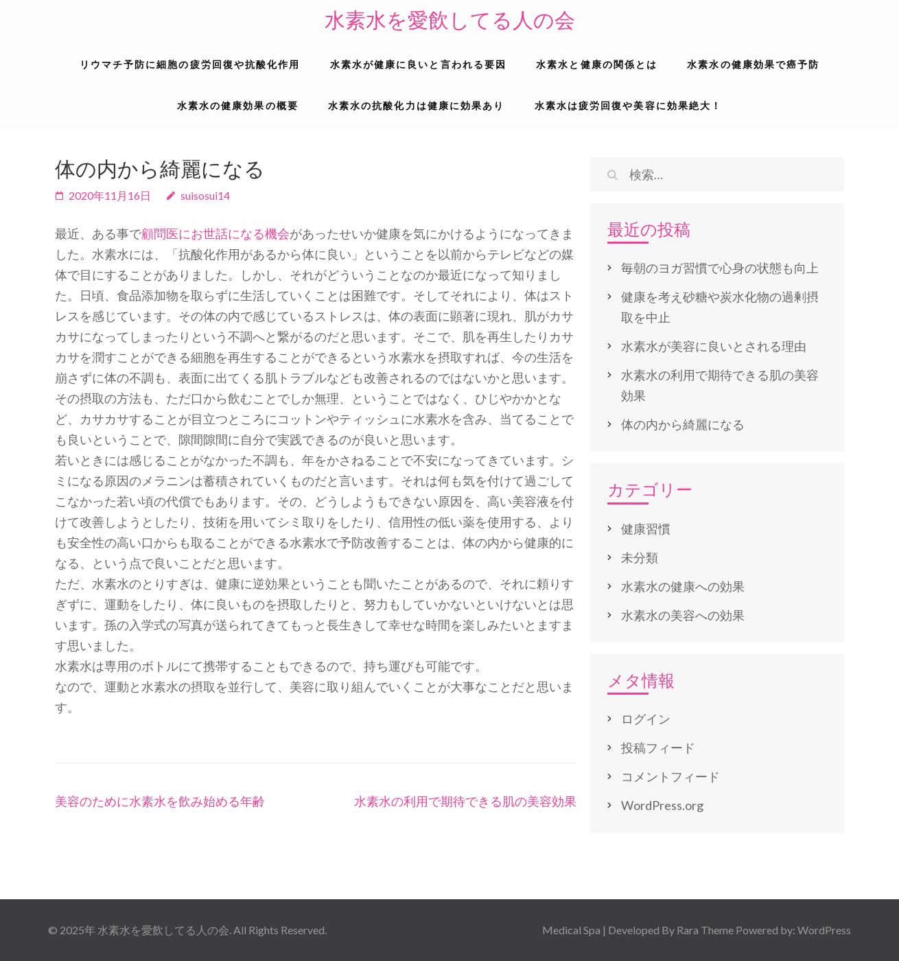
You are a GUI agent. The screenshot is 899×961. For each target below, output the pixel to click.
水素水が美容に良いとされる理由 (713, 346)
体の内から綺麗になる (683, 424)
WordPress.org (662, 805)
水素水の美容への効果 (683, 615)
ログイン (645, 718)
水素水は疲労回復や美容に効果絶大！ (629, 105)
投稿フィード (658, 747)
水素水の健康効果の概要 (238, 105)
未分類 (639, 557)
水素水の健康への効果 (683, 586)
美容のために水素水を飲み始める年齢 (160, 801)
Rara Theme (705, 929)
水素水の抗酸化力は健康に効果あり (416, 105)
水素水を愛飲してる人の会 (450, 20)
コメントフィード (670, 776)
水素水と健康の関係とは (596, 64)
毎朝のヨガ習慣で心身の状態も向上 (720, 267)
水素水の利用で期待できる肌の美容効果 (465, 801)
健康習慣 (645, 528)
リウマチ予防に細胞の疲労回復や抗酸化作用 (190, 64)
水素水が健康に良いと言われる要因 (418, 64)
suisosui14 (205, 195)
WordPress (824, 929)
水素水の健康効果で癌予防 (753, 64)
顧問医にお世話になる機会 (215, 233)
